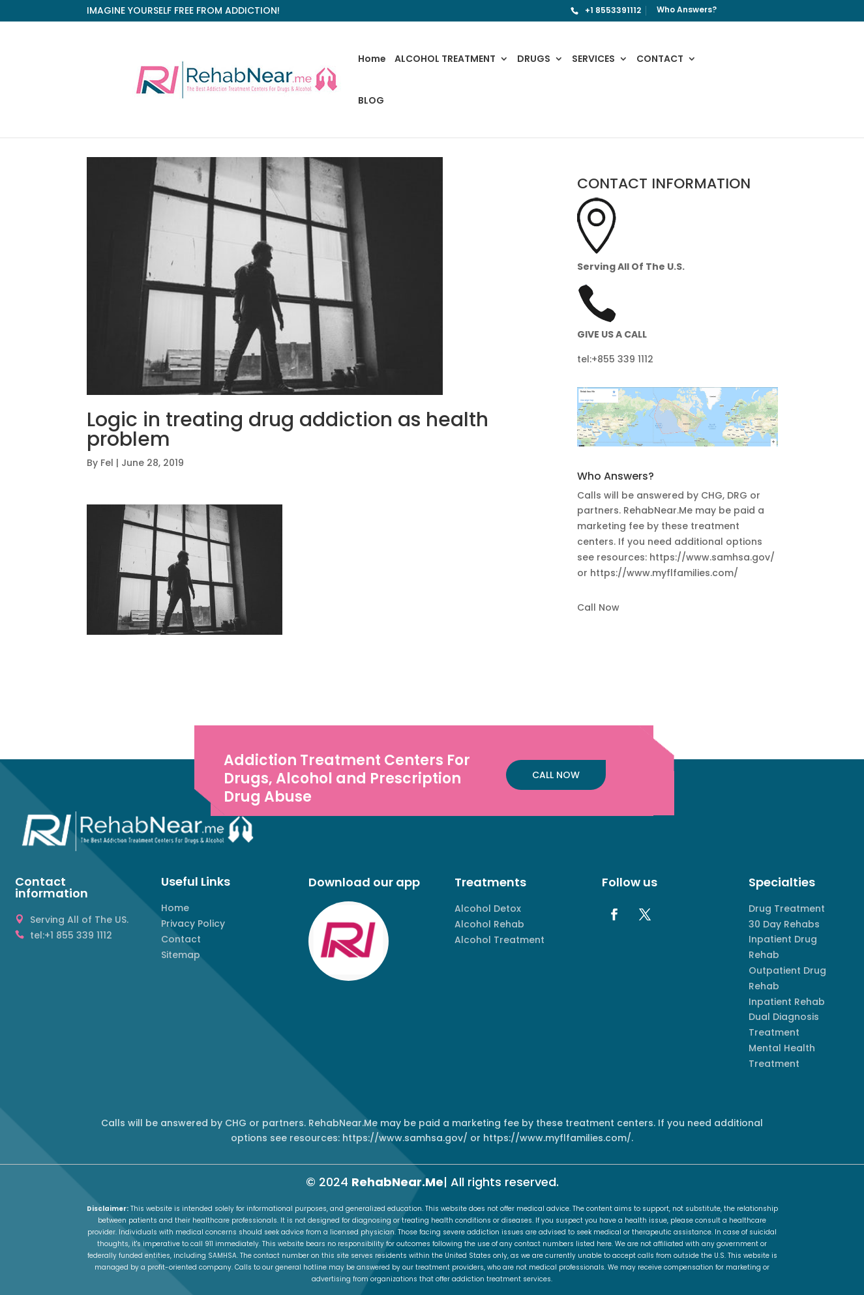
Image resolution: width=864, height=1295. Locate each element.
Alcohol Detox (487, 908)
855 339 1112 (625, 359)
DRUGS (533, 59)
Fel (106, 462)
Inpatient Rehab (787, 1001)
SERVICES (593, 59)
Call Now (598, 607)
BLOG (371, 101)
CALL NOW (556, 774)
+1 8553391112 (613, 10)
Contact (181, 939)
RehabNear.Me (397, 1182)
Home (372, 59)
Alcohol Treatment (499, 939)
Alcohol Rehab (489, 924)
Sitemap (180, 954)
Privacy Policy (193, 923)
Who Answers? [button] (615, 477)
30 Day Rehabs (784, 924)
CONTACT (659, 59)
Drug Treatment (787, 908)
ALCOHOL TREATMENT (445, 59)
